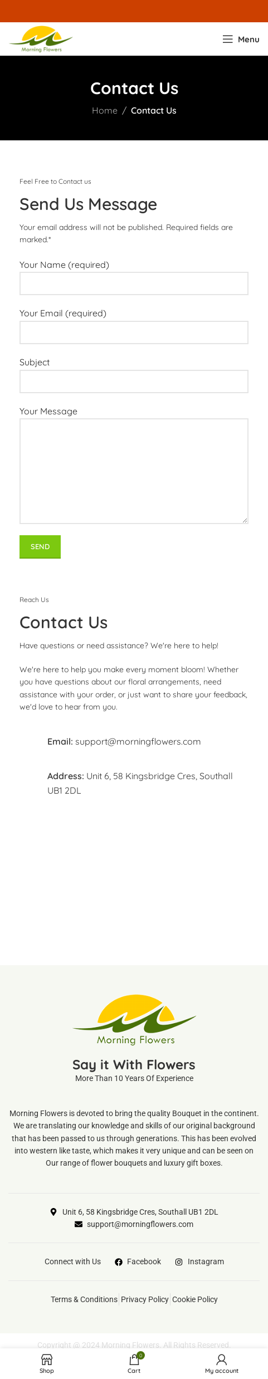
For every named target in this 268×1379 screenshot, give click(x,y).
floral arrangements (163, 682)
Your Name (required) (134, 273)
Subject (134, 371)
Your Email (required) (134, 322)
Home (105, 110)
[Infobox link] (134, 741)
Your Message (134, 440)
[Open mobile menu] (241, 39)
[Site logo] (40, 37)
